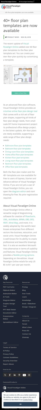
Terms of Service (10, 347)
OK (20, 404)
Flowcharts (30, 216)
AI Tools (6, 297)
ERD (27, 219)
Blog (24, 290)
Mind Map (13, 222)
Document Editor (9, 313)
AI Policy (6, 351)
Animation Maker (10, 294)
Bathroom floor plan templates (18, 145)
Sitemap (25, 337)
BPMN (21, 219)
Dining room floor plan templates (19, 151)
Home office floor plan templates (19, 154)
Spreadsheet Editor (10, 322)
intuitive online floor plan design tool (20, 111)
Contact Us (26, 334)
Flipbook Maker (9, 290)
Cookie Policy (27, 400)
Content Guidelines (10, 357)
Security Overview (10, 361)
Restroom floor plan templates (18, 163)
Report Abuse (8, 364)
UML (5, 219)
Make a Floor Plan (20, 93)
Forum (24, 324)
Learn (24, 297)
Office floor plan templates (16, 167)
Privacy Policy (8, 354)
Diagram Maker (9, 300)
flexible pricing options (23, 255)
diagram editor (19, 191)
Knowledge (26, 300)
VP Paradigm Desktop (26, 1)
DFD (32, 219)
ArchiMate (13, 219)
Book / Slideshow (29, 304)
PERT (5, 222)
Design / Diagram (29, 307)
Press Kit (25, 331)
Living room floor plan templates (19, 160)
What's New (27, 327)
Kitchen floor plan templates (17, 157)
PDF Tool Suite (8, 287)
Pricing (25, 287)
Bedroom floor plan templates (18, 148)
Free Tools (26, 294)
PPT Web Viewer (9, 310)
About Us (25, 321)
